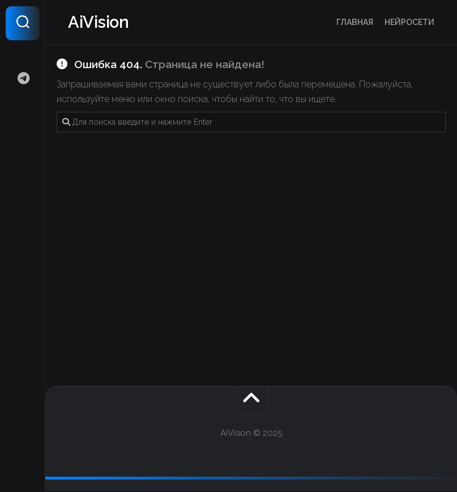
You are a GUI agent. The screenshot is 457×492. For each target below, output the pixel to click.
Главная (354, 22)
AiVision (98, 23)
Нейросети (409, 22)
